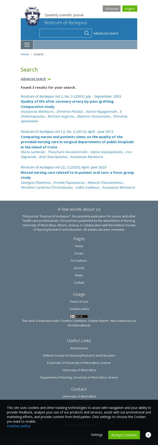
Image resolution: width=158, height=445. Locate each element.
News (79, 275)
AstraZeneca (79, 348)
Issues (79, 253)
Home (25, 54)
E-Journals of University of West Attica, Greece (79, 363)
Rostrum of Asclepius (55, 22)
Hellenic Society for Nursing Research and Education (79, 355)
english (130, 8)
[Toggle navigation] (27, 44)
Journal (79, 268)
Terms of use (79, 301)
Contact (79, 282)
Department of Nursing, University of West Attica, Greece (79, 377)
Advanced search (105, 33)
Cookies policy (79, 309)
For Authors (79, 260)
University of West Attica (79, 370)
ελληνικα (111, 8)
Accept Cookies (124, 434)
